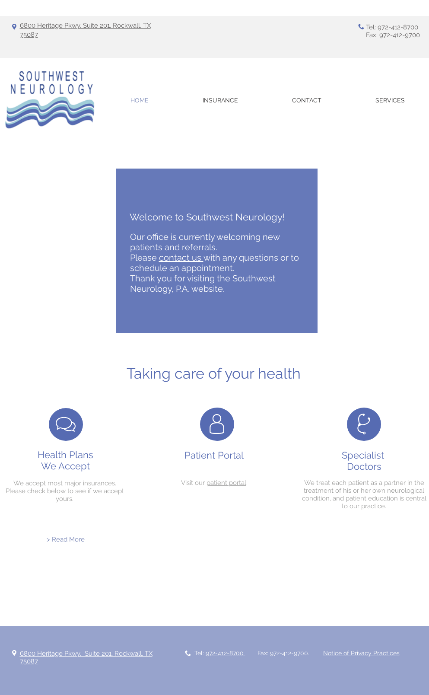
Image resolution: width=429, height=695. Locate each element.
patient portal (226, 483)
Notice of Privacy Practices (361, 653)
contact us (181, 257)
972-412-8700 (398, 27)
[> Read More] (65, 539)
